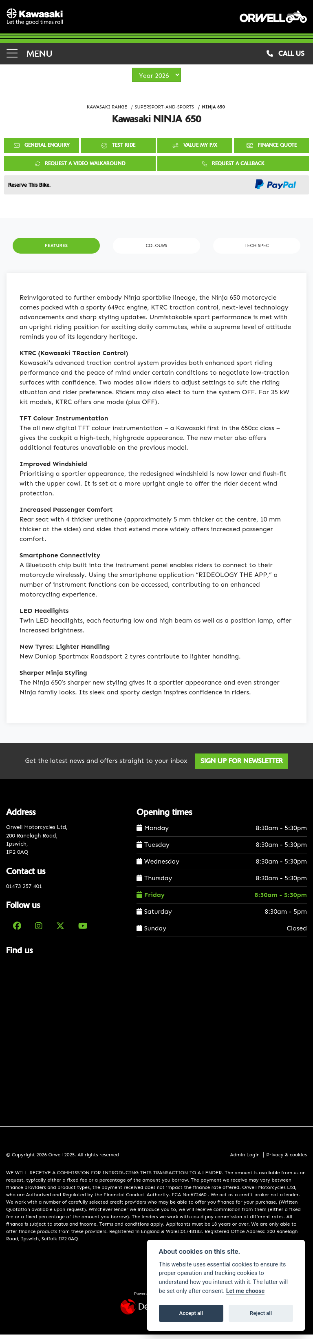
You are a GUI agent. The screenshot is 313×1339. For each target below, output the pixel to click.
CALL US (285, 57)
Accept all (191, 1313)
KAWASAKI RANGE (107, 111)
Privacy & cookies (286, 1159)
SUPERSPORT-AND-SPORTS (164, 111)
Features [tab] (56, 250)
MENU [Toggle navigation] (29, 58)
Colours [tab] (157, 250)
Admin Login (244, 1159)
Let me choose (245, 1291)
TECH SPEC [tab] (257, 250)
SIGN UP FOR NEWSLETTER (243, 765)
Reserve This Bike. (29, 189)
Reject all (261, 1313)
